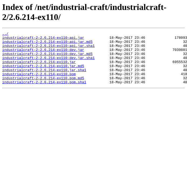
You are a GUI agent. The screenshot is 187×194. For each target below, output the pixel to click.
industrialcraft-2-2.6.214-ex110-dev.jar (43, 53)
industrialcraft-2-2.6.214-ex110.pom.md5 (43, 87)
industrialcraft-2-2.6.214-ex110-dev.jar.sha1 (48, 63)
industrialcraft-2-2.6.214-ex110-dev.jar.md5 (47, 58)
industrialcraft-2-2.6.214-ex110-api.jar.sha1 (48, 48)
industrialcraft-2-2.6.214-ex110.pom (39, 82)
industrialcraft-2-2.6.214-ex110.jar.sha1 (44, 77)
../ (5, 34)
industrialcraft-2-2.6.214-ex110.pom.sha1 (44, 92)
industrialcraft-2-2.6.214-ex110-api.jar (43, 39)
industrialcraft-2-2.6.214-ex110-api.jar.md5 (47, 43)
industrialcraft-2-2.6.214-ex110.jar (39, 68)
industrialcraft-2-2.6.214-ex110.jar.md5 (43, 73)
